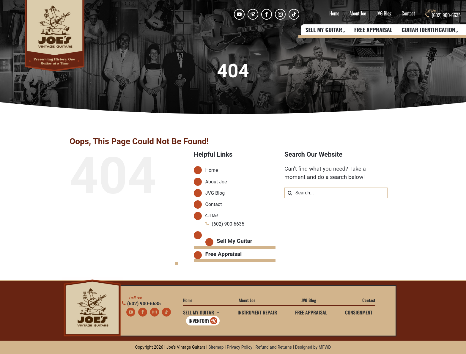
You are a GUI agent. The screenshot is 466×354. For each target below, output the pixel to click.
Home (334, 13)
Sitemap (215, 347)
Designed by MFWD (313, 347)
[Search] (289, 193)
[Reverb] (253, 14)
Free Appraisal (373, 30)
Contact (408, 13)
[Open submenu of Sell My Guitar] (216, 312)
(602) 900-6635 (141, 303)
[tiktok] (294, 14)
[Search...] (336, 193)
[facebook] (266, 14)
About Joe (358, 13)
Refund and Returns (274, 347)
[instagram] (280, 14)
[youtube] (239, 14)
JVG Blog (383, 13)
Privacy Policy (239, 347)
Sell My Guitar (234, 240)
